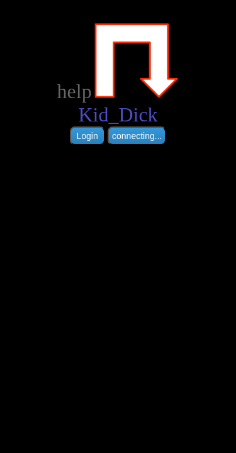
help (74, 91)
